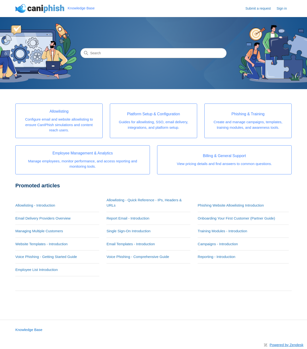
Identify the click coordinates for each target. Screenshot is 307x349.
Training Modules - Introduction (222, 231)
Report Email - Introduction (127, 218)
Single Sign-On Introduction (128, 231)
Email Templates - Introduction (130, 244)
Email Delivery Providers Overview (43, 218)
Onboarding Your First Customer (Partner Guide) (236, 218)
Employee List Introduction (36, 270)
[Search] (153, 53)
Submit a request (258, 8)
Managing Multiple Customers (39, 231)
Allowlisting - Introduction (35, 205)
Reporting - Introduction (216, 257)
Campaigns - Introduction (218, 244)
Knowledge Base (28, 330)
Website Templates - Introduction (41, 244)
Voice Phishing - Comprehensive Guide (137, 257)
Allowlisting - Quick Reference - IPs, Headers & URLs (144, 203)
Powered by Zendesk (286, 345)
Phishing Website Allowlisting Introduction (231, 205)
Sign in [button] (282, 8)
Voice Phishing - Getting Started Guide (46, 257)
